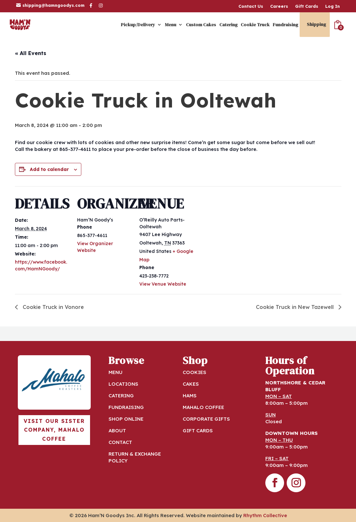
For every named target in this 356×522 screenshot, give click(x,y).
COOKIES (194, 372)
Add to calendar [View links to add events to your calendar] (49, 169)
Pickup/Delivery (138, 24)
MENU (115, 372)
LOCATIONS (123, 384)
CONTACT (120, 442)
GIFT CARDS (198, 430)
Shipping (316, 24)
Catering (228, 24)
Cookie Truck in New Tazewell (295, 307)
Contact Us (250, 6)
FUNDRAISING (126, 407)
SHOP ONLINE (126, 419)
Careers (279, 6)
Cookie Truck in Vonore (52, 307)
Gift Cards (306, 6)
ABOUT (117, 430)
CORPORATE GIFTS (206, 419)
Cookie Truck (255, 24)
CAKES (191, 384)
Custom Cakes (201, 24)
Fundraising (285, 24)
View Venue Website (162, 284)
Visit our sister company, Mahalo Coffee (54, 430)
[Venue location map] (235, 231)
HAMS (190, 395)
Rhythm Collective (265, 515)
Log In (332, 6)
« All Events (30, 53)
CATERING (121, 395)
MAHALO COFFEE (203, 407)
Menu (170, 24)
